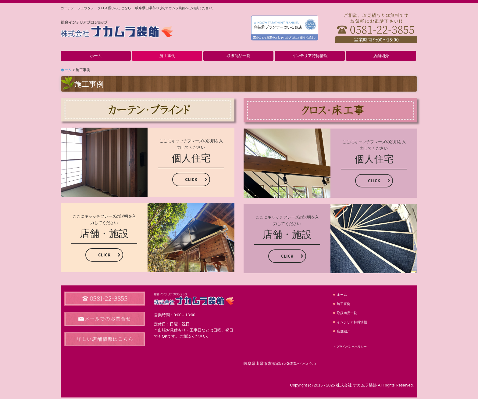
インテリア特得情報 (310, 55)
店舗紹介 (381, 55)
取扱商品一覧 (238, 55)
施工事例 (167, 55)
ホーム (96, 55)
